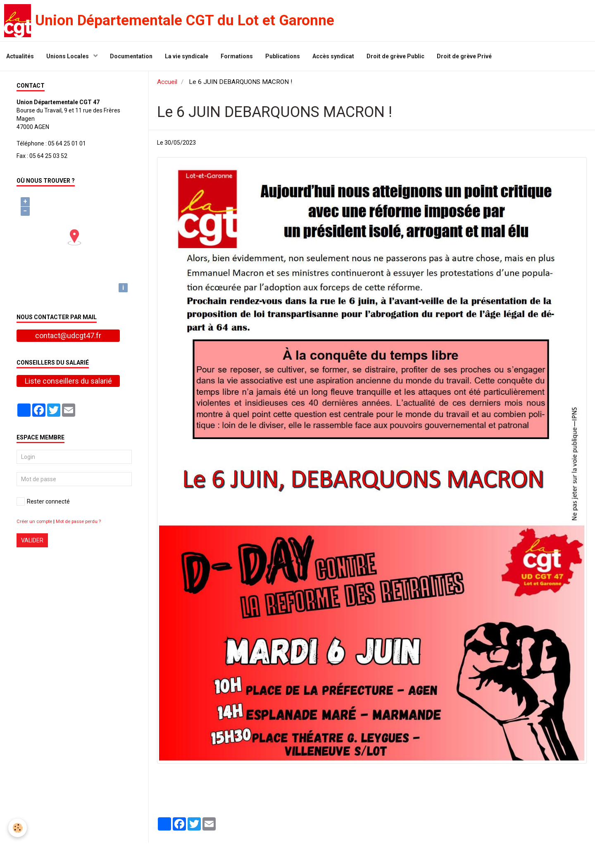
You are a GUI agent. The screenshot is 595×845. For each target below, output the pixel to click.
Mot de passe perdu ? (78, 523)
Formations (237, 56)
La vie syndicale (186, 56)
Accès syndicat (333, 56)
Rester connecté (43, 503)
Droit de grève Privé (464, 56)
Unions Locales (68, 56)
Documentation (131, 56)
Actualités (20, 56)
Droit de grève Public (395, 56)
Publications (282, 56)
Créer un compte (34, 523)
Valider (32, 542)
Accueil (167, 84)
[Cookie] (17, 828)
